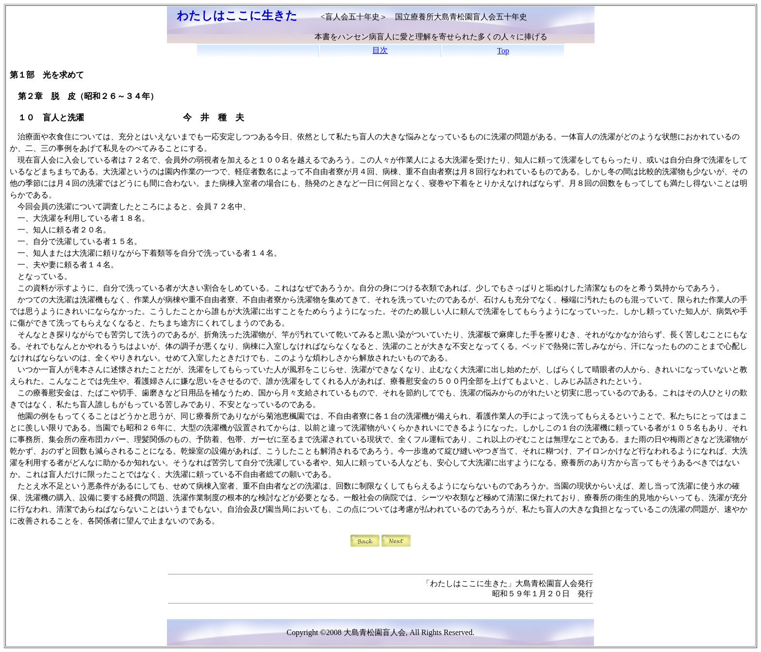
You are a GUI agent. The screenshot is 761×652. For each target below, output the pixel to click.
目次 (380, 50)
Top (503, 51)
